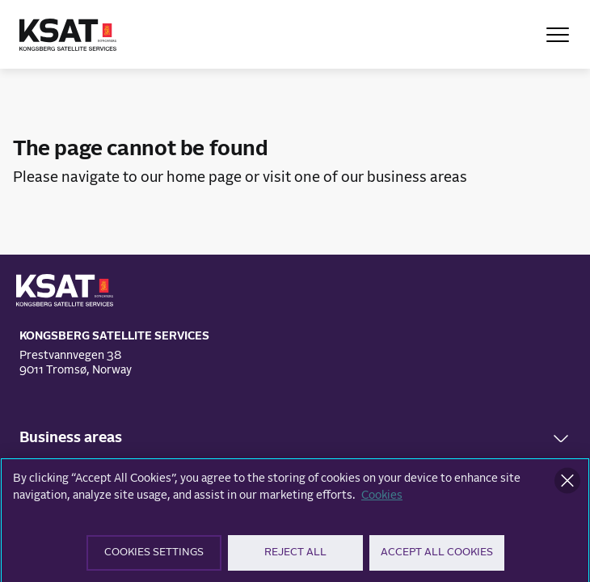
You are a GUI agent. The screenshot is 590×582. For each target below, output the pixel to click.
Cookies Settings (154, 558)
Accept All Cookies (437, 558)
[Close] (567, 487)
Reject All (295, 558)
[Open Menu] (558, 35)
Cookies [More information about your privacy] (381, 501)
